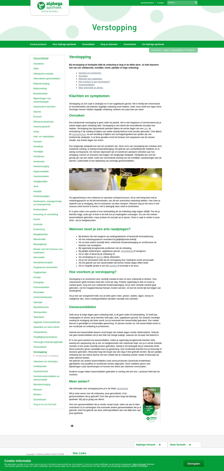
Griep (36, 131)
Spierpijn (37, 302)
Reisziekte (38, 292)
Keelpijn (37, 191)
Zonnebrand (39, 399)
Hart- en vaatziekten (43, 136)
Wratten (37, 394)
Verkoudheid (39, 347)
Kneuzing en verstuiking (45, 214)
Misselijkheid (40, 244)
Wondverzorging (41, 384)
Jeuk (35, 186)
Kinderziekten (40, 209)
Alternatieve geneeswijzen (46, 78)
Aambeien (38, 63)
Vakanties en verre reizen (46, 327)
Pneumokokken (41, 287)
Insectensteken (41, 176)
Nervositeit (38, 257)
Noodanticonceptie (42, 262)
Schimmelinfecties (42, 297)
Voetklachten (40, 366)
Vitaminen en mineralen (45, 361)
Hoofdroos (38, 156)
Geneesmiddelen (86, 84)
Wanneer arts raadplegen (90, 79)
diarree (99, 257)
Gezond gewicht (41, 126)
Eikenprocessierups (43, 121)
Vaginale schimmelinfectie (46, 322)
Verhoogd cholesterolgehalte (48, 342)
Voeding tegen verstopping (47, 356)
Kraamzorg (39, 229)
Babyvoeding (40, 88)
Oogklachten (39, 272)
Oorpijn (37, 277)
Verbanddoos (40, 332)
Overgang (38, 282)
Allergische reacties (43, 73)
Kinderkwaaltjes (41, 196)
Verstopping (40, 352)
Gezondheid (40, 58)
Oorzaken (83, 76)
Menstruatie (39, 239)
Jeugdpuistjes (40, 181)
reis (146, 128)
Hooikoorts (38, 161)
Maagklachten (40, 234)
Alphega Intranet (145, 444)
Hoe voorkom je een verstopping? (94, 82)
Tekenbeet (38, 317)
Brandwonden (40, 93)
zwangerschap (79, 134)
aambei (113, 266)
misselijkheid (127, 251)
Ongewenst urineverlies (45, 267)
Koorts (36, 219)
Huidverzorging (41, 166)
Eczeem (37, 116)
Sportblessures (41, 307)
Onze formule (177, 444)
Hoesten (37, 141)
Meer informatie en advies (91, 87)
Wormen (37, 389)
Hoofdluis (38, 146)
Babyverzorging (41, 83)
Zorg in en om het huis (44, 404)
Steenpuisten (40, 312)
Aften (36, 68)
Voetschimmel (40, 371)
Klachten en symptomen (90, 73)
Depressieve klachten (44, 106)
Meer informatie (139, 464)
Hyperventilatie (41, 171)
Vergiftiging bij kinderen (45, 337)
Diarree (37, 111)
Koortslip (37, 224)
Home (166, 50)
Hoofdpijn (38, 151)
